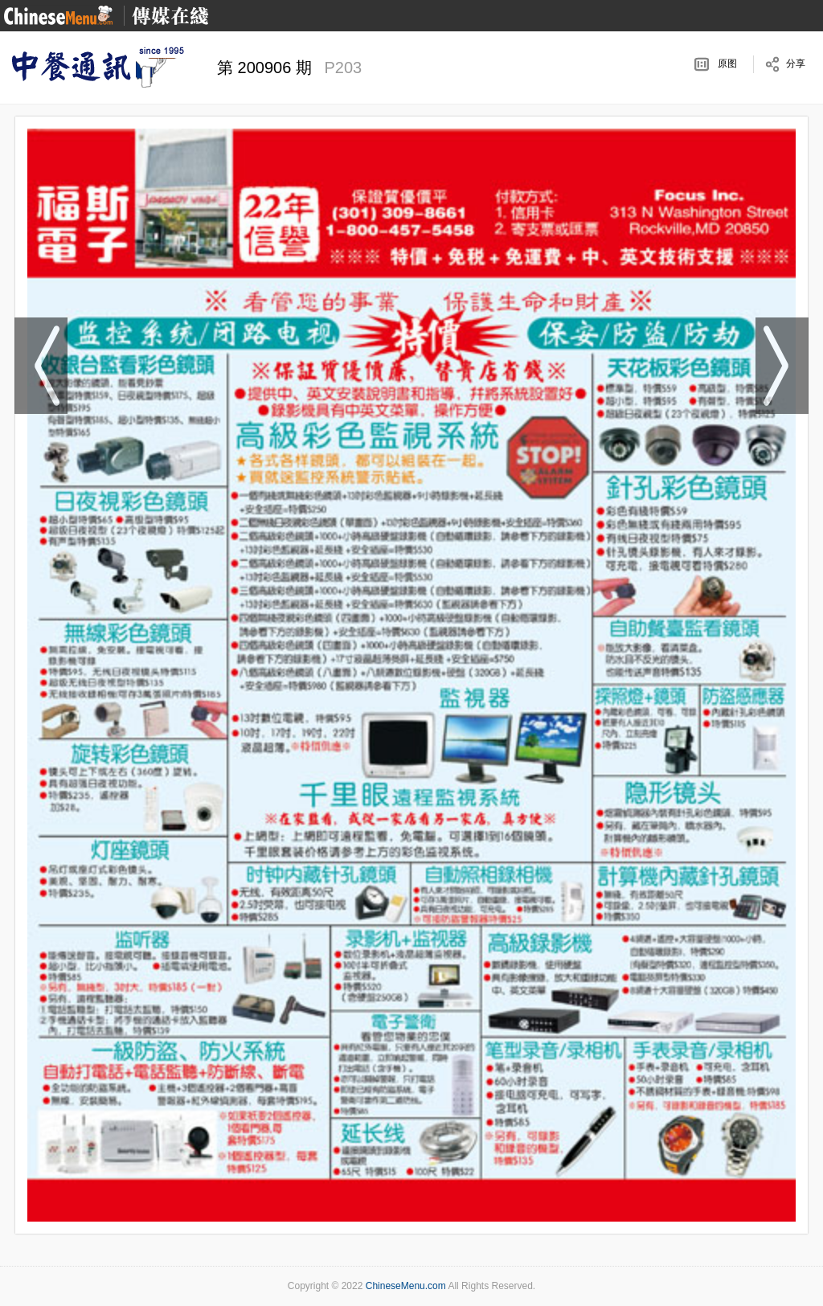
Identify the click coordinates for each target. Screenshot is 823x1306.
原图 (727, 63)
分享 (795, 63)
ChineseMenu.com (406, 1286)
